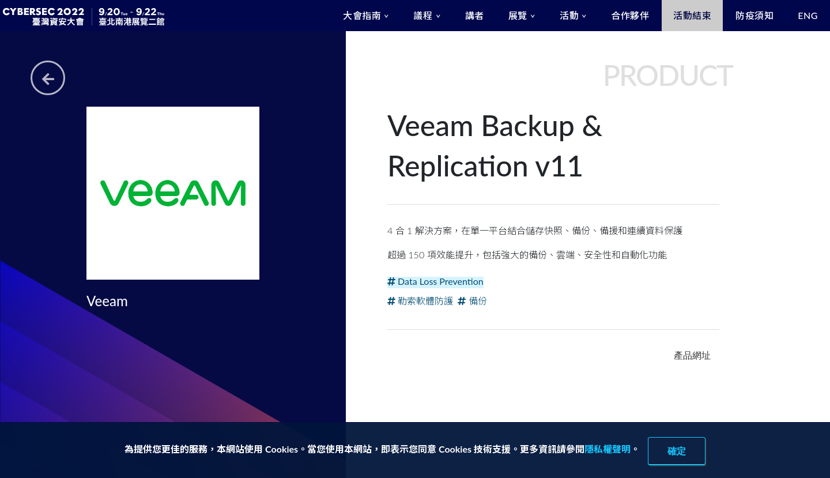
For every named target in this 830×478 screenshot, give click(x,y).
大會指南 (362, 15)
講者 (474, 15)
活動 (569, 15)
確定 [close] (676, 451)
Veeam (107, 300)
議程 (422, 15)
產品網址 (692, 355)
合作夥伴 (630, 15)
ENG (808, 15)
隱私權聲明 (607, 448)
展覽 (517, 15)
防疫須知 (754, 15)
